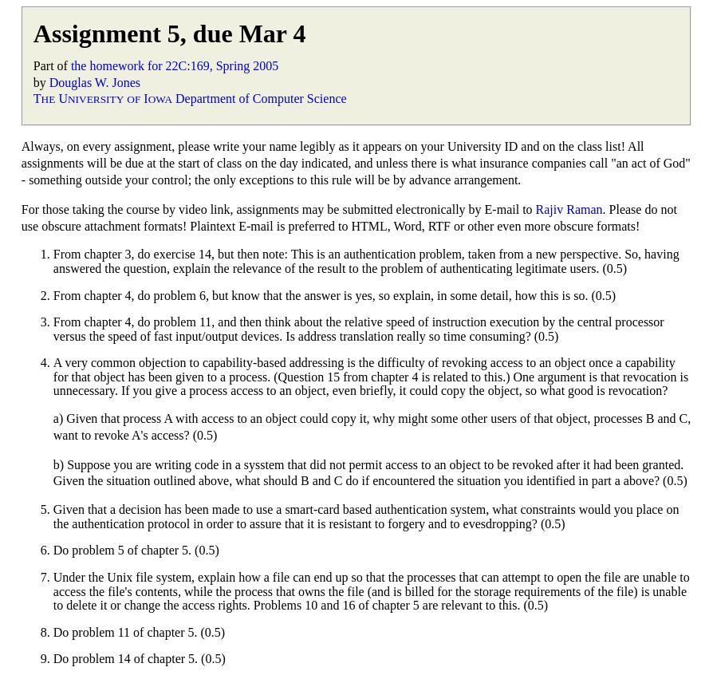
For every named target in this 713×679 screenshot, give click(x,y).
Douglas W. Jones (94, 82)
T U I (102, 98)
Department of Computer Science (261, 98)
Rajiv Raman (569, 209)
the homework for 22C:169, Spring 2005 (174, 66)
